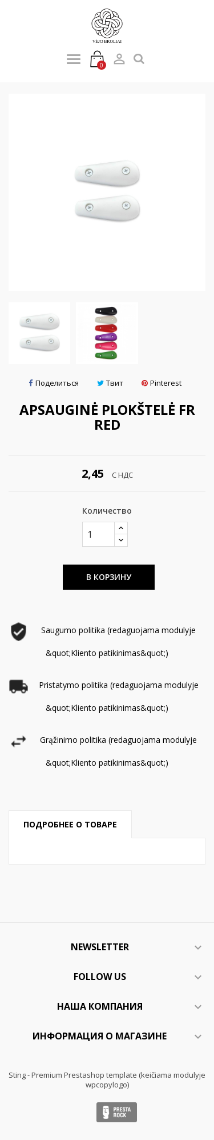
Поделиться (54, 383)
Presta (116, 1112)
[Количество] (98, 534)
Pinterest (161, 383)
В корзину (108, 576)
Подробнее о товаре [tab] (70, 824)
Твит (110, 383)
